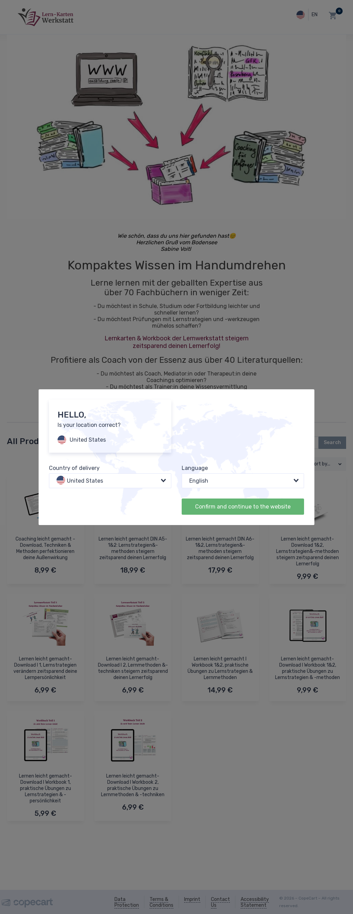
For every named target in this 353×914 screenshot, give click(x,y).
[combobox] (110, 480)
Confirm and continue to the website (243, 506)
